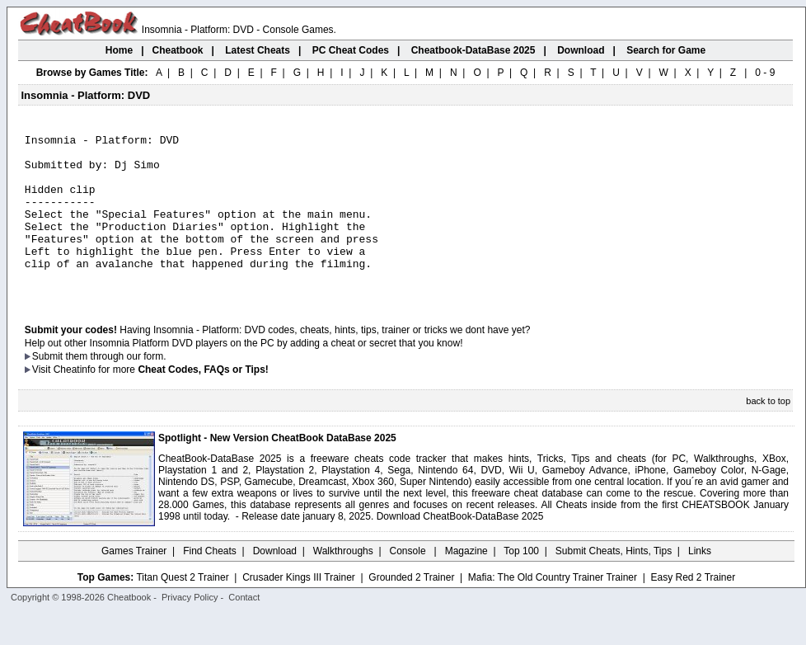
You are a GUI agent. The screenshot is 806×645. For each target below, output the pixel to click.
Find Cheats (210, 583)
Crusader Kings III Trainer (298, 609)
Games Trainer (133, 583)
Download (275, 583)
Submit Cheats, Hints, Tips (613, 583)
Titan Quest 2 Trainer (182, 609)
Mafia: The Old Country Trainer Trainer (552, 609)
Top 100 (521, 583)
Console (409, 583)
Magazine (466, 583)
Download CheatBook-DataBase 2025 (460, 548)
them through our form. (116, 388)
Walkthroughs (343, 583)
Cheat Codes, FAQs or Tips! (203, 401)
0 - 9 (765, 72)
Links (699, 583)
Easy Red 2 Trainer (692, 609)
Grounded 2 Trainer (411, 609)
